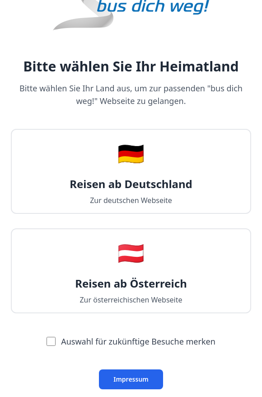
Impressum (131, 379)
